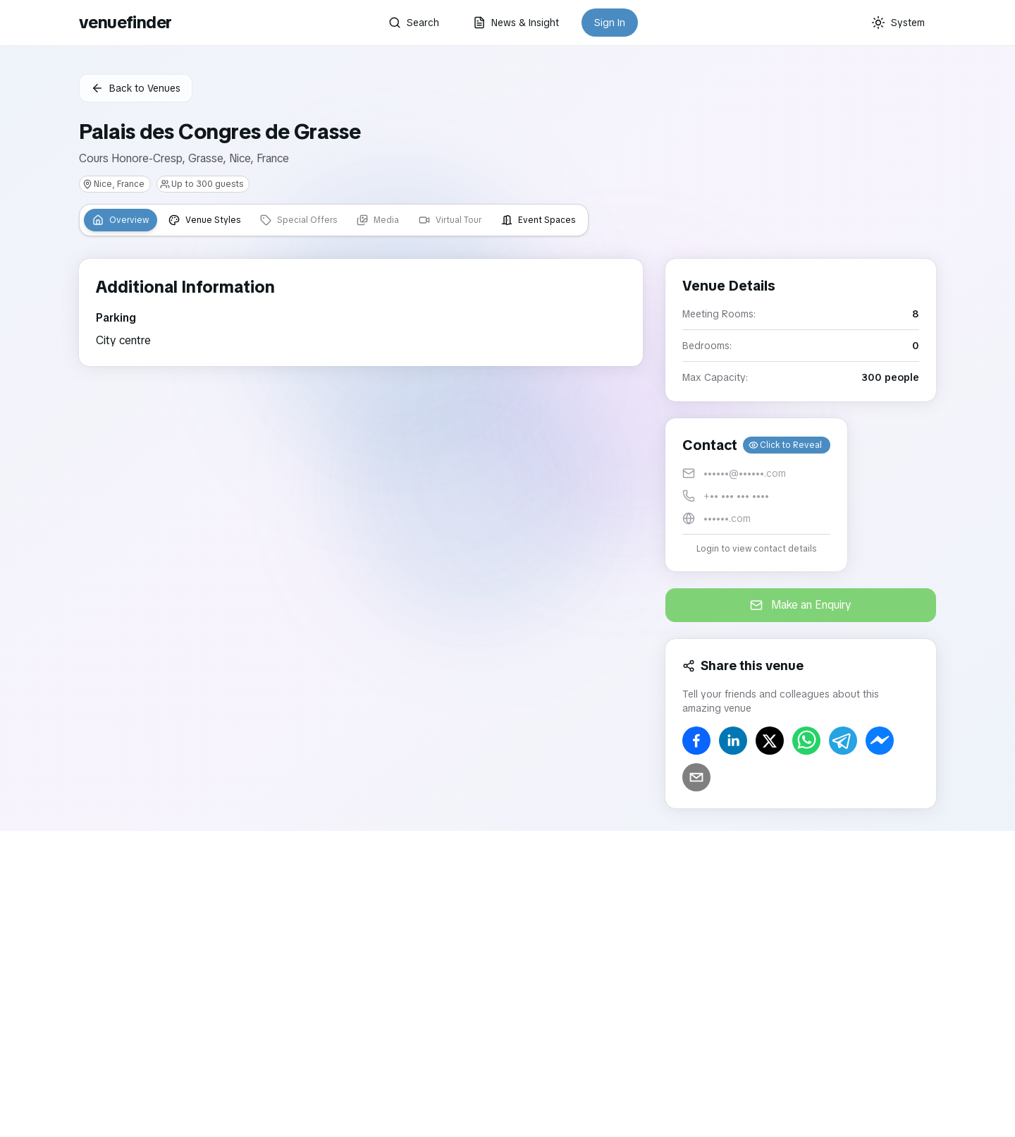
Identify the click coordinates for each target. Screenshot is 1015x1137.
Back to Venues (135, 88)
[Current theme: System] (898, 22)
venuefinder (125, 22)
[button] (756, 494)
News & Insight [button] (516, 22)
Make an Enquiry (800, 604)
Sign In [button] (609, 22)
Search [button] (413, 22)
